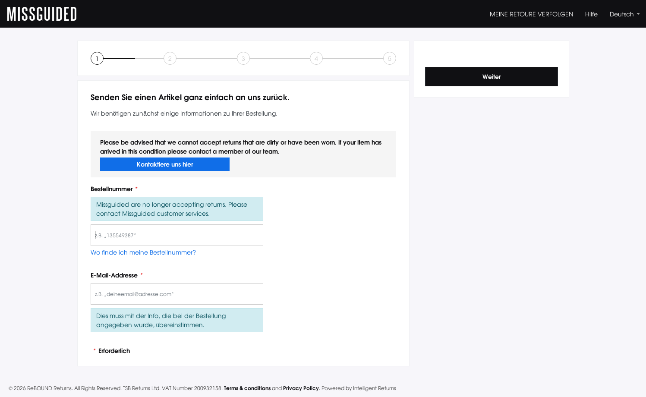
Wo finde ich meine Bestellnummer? (143, 252)
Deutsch (625, 13)
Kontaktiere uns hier (165, 164)
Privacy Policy (301, 388)
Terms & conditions (247, 388)
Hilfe (591, 13)
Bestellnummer (114, 188)
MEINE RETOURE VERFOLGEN (531, 13)
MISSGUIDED (41, 14)
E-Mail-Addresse (116, 275)
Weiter (491, 76)
